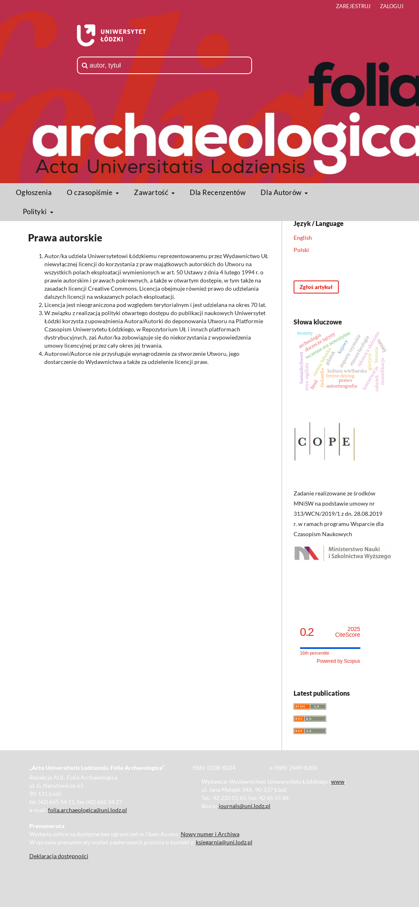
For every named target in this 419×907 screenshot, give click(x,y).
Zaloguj (392, 6)
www (337, 781)
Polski (301, 249)
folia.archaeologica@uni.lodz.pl (87, 809)
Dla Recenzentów (218, 192)
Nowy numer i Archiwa (210, 833)
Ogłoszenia (34, 192)
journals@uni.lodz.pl (244, 805)
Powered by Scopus (338, 661)
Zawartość (152, 192)
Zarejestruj (353, 6)
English (303, 237)
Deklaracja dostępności (58, 855)
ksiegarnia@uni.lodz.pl (224, 842)
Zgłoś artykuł (316, 287)
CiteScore (347, 632)
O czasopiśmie (90, 192)
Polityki (35, 211)
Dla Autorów (282, 192)
